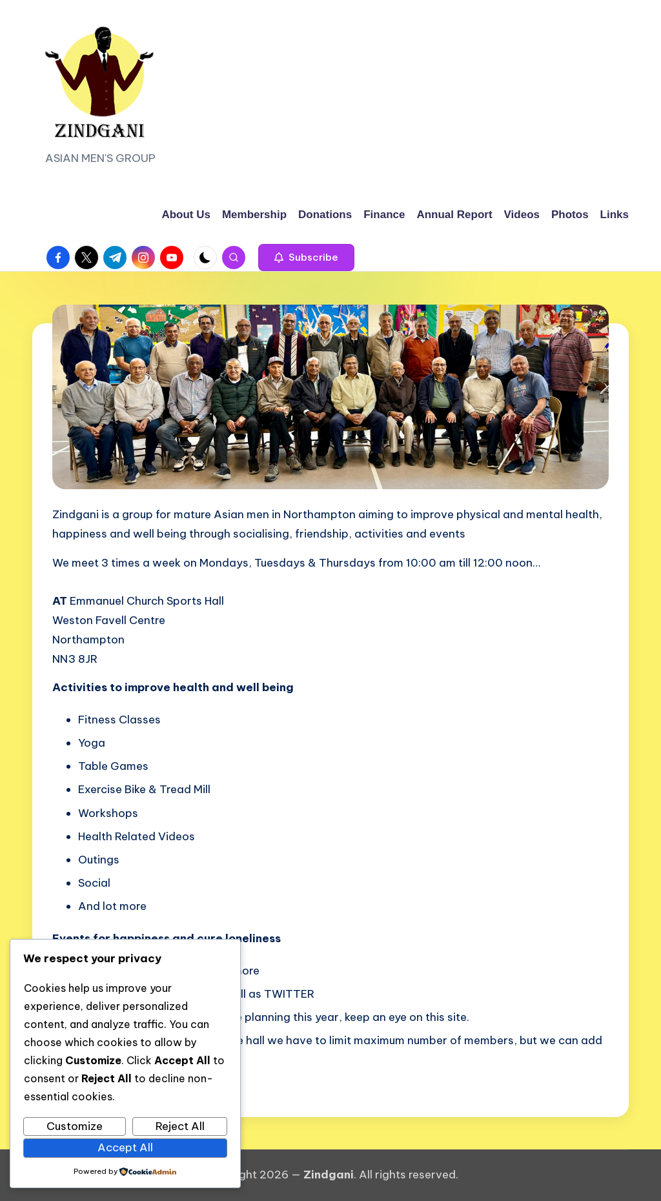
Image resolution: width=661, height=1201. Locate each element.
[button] (306, 257)
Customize (74, 1126)
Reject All (180, 1126)
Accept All (125, 1147)
